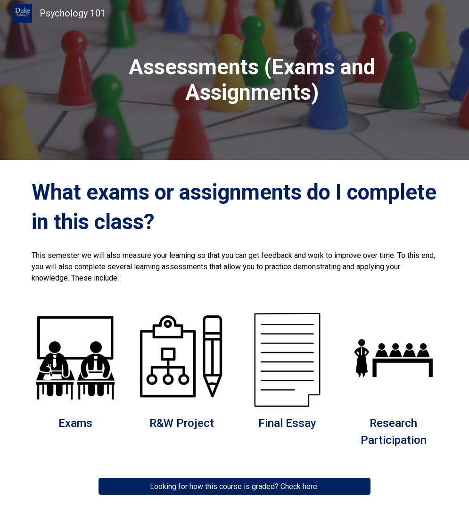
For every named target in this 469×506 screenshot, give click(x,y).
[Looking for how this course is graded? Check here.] (234, 486)
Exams (75, 423)
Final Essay (287, 423)
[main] (252, 80)
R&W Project (181, 423)
